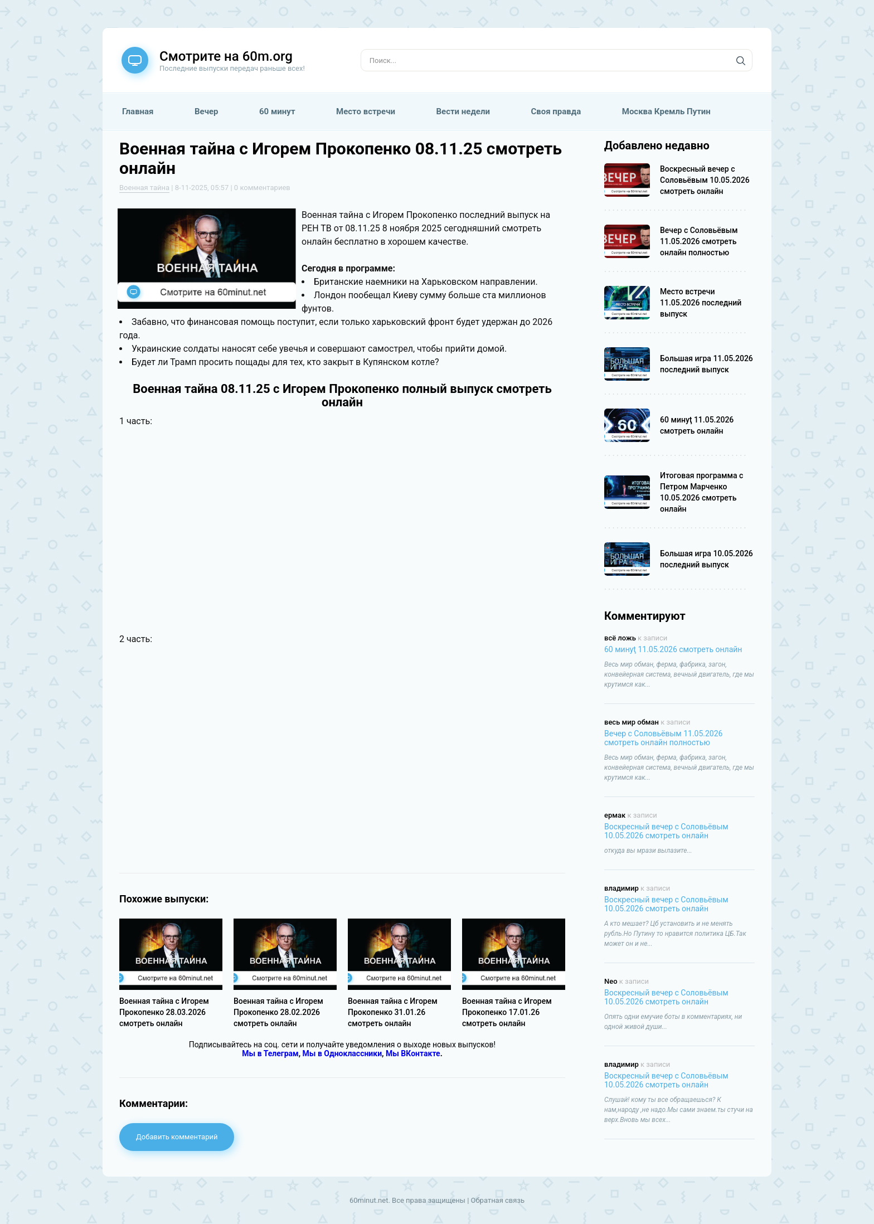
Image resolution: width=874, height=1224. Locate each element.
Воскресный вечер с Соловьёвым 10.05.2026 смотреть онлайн (666, 831)
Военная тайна (144, 187)
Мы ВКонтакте (413, 1053)
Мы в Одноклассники (342, 1053)
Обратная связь (498, 1200)
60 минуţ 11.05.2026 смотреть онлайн (673, 649)
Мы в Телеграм (270, 1053)
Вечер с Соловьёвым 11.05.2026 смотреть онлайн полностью (663, 738)
